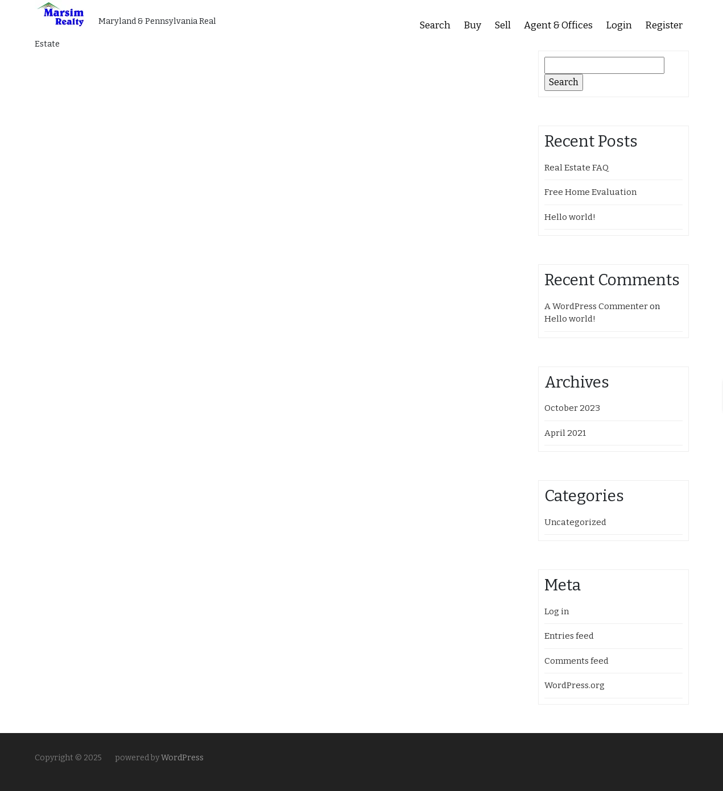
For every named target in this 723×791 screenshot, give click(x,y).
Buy (472, 25)
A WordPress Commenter (596, 306)
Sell (502, 25)
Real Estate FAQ (576, 168)
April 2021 (565, 433)
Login (619, 25)
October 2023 (572, 408)
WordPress (182, 758)
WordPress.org (574, 685)
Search (435, 25)
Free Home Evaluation (590, 192)
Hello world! (570, 217)
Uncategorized (575, 522)
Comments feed (576, 661)
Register (664, 25)
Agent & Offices (558, 25)
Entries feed (569, 636)
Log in (556, 611)
